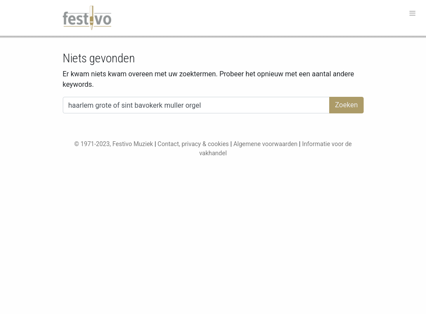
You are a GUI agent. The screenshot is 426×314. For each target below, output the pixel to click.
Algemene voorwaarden (265, 143)
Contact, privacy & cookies (193, 143)
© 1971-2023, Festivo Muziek (113, 143)
